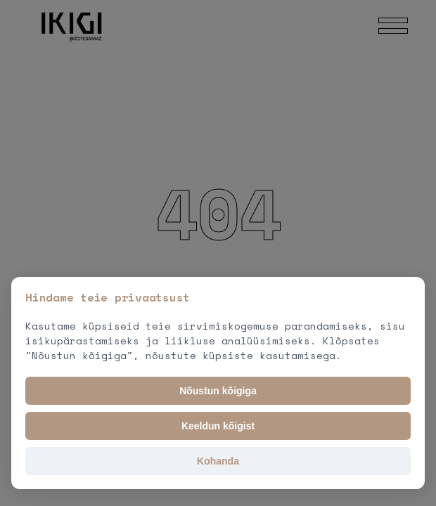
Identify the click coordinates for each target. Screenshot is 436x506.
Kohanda (218, 461)
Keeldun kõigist (218, 426)
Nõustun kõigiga (218, 390)
